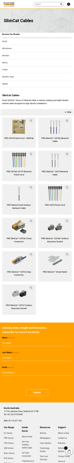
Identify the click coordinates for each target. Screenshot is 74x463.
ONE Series (9, 448)
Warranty (61, 443)
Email (8, 367)
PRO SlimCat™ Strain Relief (55, 272)
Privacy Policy (64, 456)
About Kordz (27, 436)
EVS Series (8, 458)
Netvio (5, 63)
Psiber (5, 69)
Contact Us (62, 438)
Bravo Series (9, 453)
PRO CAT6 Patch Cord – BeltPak (19, 138)
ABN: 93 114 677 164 (13, 421)
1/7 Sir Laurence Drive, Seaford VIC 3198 (21, 411)
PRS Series (9, 438)
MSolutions (7, 48)
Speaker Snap (8, 77)
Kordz (4, 41)
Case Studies (45, 443)
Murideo (5, 55)
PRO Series (9, 443)
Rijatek (5, 84)
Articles (43, 433)
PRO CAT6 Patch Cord (55, 205)
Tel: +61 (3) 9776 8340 (13, 414)
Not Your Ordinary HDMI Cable (27, 444)
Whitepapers (45, 438)
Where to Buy (63, 433)
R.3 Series (8, 433)
